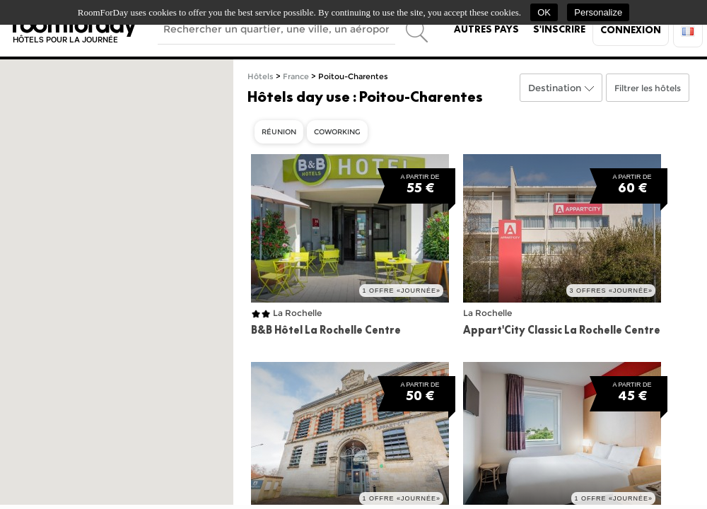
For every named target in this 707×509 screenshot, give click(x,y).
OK (544, 12)
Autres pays (486, 29)
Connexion (630, 29)
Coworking (337, 131)
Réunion (279, 131)
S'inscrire (559, 29)
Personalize (598, 12)
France (296, 76)
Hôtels (260, 76)
